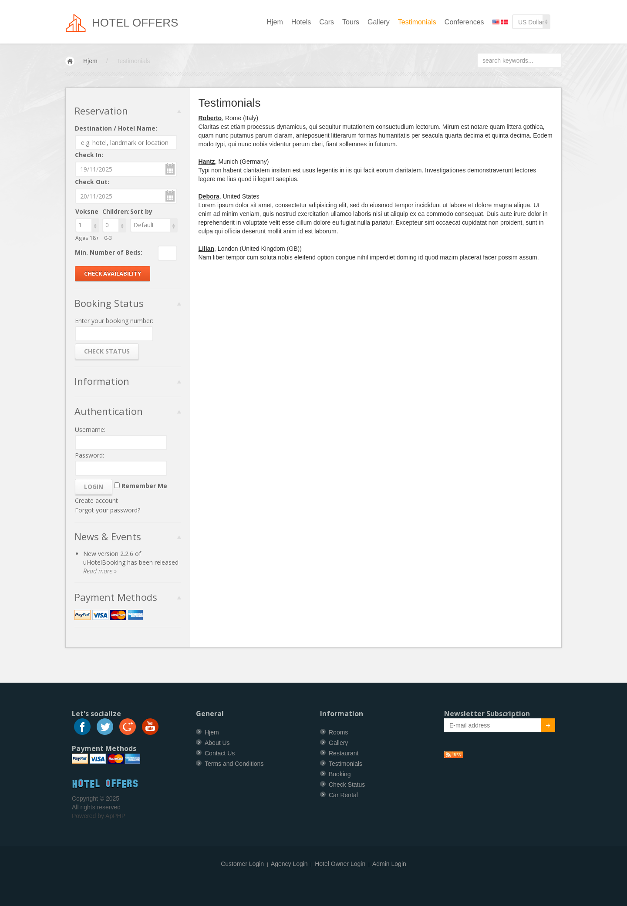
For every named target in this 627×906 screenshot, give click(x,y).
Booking (340, 774)
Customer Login (242, 863)
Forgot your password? (107, 510)
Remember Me (144, 486)
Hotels (301, 22)
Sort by (141, 211)
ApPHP (115, 815)
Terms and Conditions (234, 763)
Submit (543, 726)
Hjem (275, 22)
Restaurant (343, 753)
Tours (350, 22)
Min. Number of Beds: (108, 252)
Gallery (378, 22)
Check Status (347, 784)
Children (115, 211)
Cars (326, 22)
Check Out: (92, 182)
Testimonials (417, 22)
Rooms (338, 732)
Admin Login (389, 863)
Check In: (89, 155)
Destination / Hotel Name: (116, 128)
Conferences (464, 22)
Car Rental (343, 794)
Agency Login (289, 863)
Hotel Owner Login (340, 863)
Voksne (86, 211)
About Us (217, 742)
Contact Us (220, 753)
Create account (96, 500)
